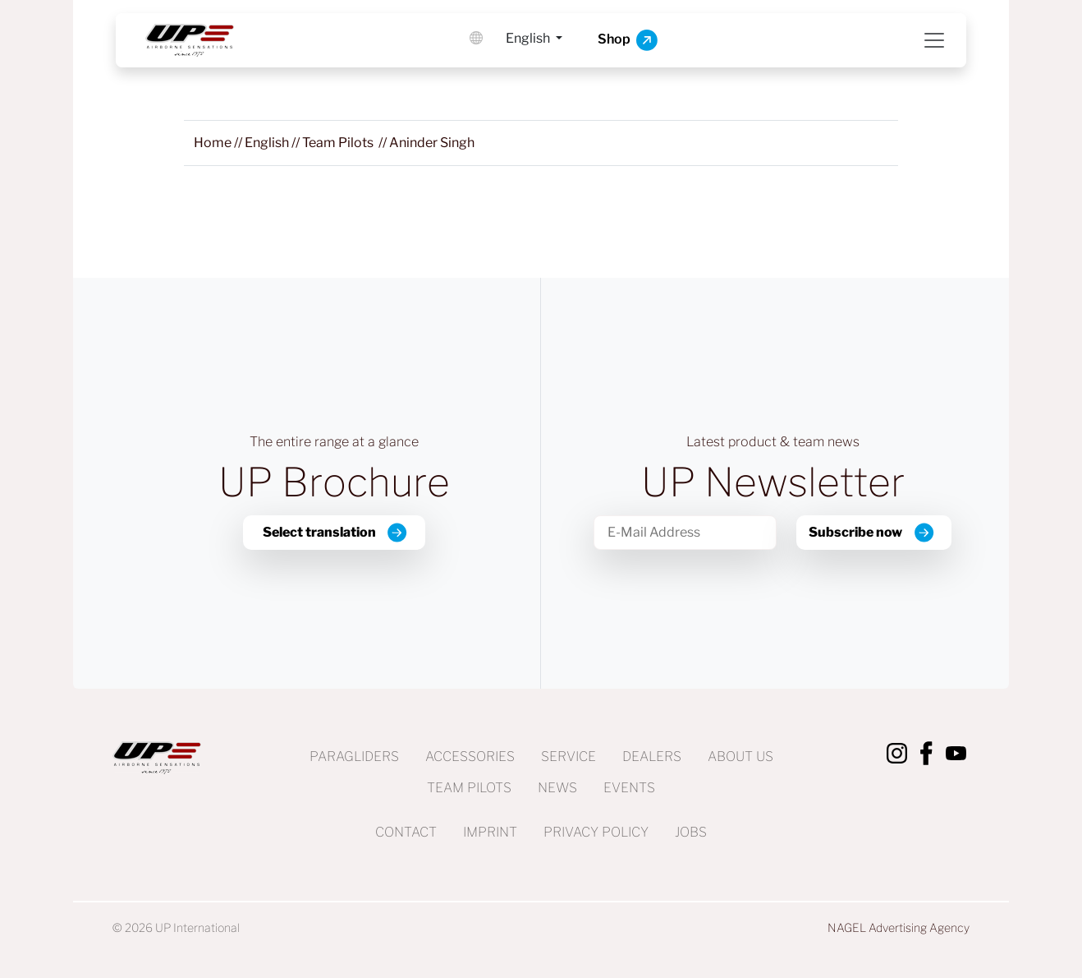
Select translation (319, 532)
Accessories (470, 756)
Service (568, 756)
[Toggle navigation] (934, 40)
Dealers (651, 756)
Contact (406, 832)
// (219, 142)
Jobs (691, 832)
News (557, 788)
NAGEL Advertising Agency (899, 927)
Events (629, 788)
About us (740, 756)
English (529, 38)
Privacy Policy (596, 832)
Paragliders (354, 756)
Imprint (490, 832)
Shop (628, 40)
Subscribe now (855, 532)
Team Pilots (469, 788)
